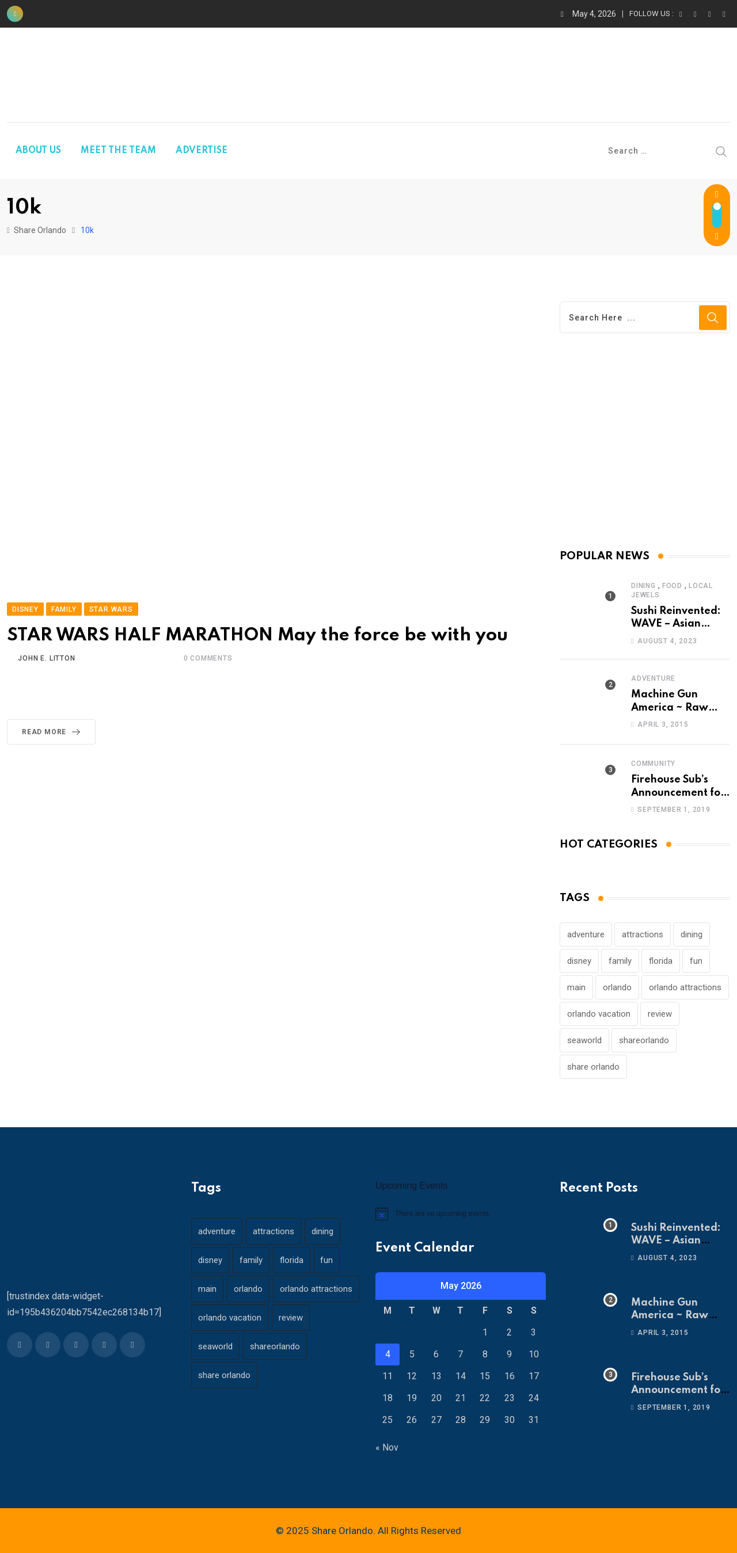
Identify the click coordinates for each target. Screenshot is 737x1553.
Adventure (653, 678)
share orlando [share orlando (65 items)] (593, 1067)
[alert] (460, 1213)
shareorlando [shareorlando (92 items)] (644, 1040)
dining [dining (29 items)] (691, 934)
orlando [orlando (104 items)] (617, 987)
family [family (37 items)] (620, 961)
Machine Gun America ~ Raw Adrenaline (669, 707)
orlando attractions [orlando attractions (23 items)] (685, 987)
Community (653, 764)
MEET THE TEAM (118, 150)
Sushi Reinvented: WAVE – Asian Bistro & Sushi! (676, 624)
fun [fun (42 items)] (696, 961)
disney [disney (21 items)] (579, 961)
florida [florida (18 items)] (661, 961)
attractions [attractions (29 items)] (642, 934)
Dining (643, 586)
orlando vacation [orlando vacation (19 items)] (598, 1014)
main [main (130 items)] (576, 987)
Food (672, 586)
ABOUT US (38, 150)
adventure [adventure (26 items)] (586, 934)
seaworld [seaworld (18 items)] (584, 1040)
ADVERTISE (201, 150)
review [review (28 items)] (660, 1014)
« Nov (386, 1447)
